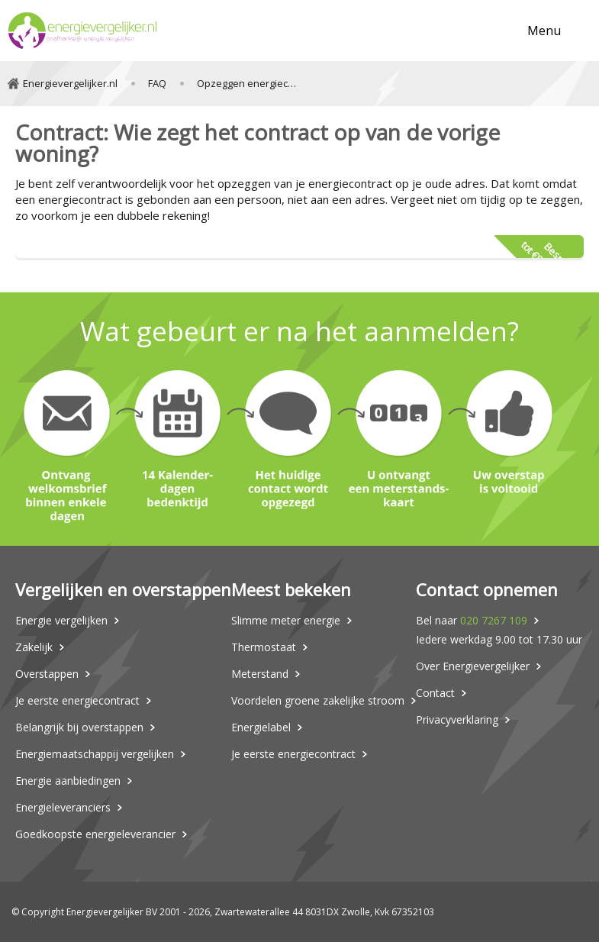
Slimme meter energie (285, 620)
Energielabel (261, 727)
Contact (435, 693)
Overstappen (47, 673)
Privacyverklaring (457, 719)
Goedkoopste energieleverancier (95, 834)
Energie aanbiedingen (68, 780)
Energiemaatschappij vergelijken (94, 754)
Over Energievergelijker (473, 666)
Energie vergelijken (61, 620)
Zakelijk (34, 647)
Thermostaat (263, 647)
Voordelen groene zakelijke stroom (317, 700)
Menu (544, 30)
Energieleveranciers (63, 807)
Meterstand (259, 673)
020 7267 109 (493, 620)
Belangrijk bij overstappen (79, 727)
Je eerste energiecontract (77, 700)
